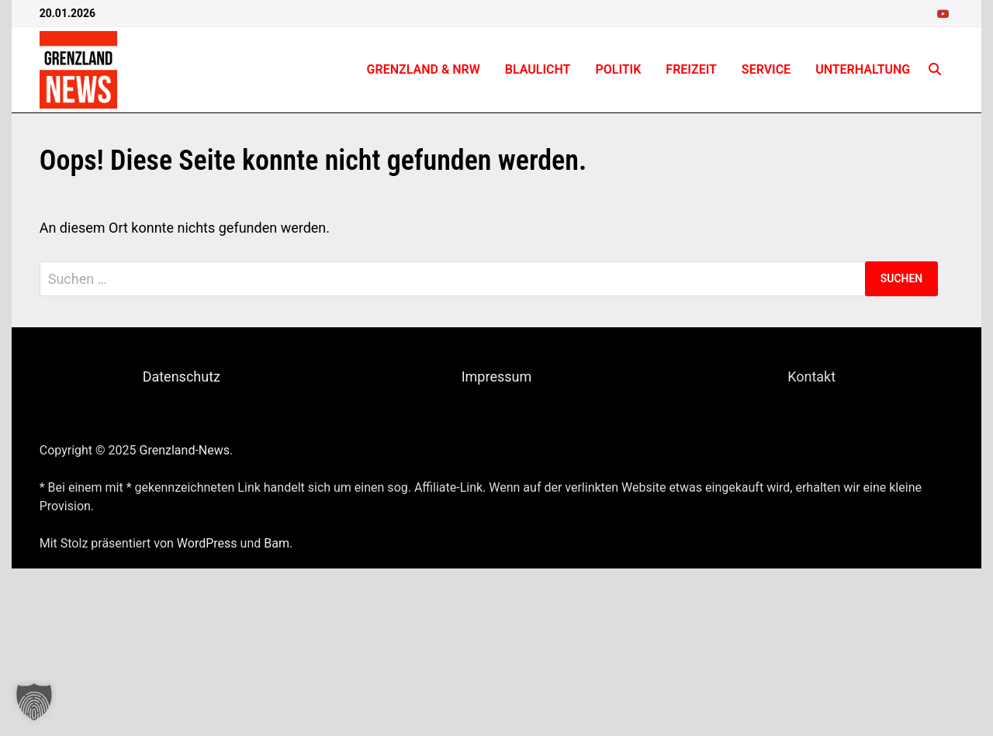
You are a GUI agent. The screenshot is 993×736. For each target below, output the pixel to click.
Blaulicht (538, 69)
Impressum (497, 376)
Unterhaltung (862, 69)
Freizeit (691, 69)
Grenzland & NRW (423, 69)
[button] (34, 702)
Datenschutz (181, 376)
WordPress (207, 543)
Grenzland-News (185, 450)
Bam (276, 543)
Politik (618, 69)
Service (766, 69)
